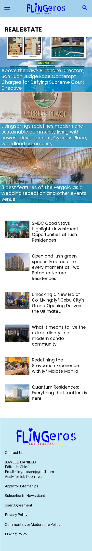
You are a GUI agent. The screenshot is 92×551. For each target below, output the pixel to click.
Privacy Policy (16, 515)
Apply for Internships (21, 486)
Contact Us (14, 452)
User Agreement (18, 505)
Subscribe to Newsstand (25, 496)
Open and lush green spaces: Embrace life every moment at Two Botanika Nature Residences (55, 267)
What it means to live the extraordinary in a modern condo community (59, 335)
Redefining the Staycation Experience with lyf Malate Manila (55, 365)
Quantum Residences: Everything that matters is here (59, 392)
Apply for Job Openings (23, 476)
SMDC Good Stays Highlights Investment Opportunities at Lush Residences (55, 231)
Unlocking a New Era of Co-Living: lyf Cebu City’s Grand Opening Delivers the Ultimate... (58, 303)
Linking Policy (16, 534)
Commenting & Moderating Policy (32, 524)
